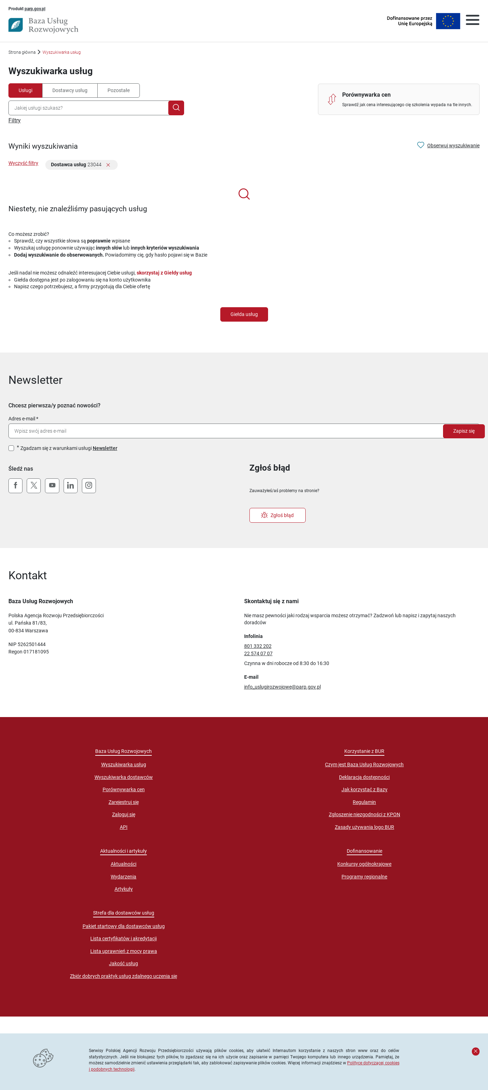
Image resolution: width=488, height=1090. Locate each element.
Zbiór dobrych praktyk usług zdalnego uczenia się (123, 976)
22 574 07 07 (258, 653)
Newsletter (105, 448)
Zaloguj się (123, 814)
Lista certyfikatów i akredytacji (123, 938)
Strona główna (21, 52)
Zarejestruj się (124, 802)
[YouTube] (52, 485)
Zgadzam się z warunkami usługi (68, 448)
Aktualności (123, 864)
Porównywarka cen (124, 789)
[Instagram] (89, 485)
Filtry (14, 120)
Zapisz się (464, 431)
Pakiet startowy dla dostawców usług (124, 926)
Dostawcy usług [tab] (69, 90)
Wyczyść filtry (23, 163)
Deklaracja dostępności (364, 777)
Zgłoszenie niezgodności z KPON (364, 814)
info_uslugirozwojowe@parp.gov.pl (282, 687)
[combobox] (89, 108)
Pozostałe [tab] (119, 90)
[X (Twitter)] (34, 485)
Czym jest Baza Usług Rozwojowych (364, 764)
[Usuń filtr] (108, 165)
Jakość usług (123, 963)
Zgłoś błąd (277, 515)
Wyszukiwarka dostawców (124, 777)
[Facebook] (15, 485)
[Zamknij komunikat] (476, 1051)
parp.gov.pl (35, 8)
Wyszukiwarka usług (123, 764)
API (124, 827)
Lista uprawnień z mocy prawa (123, 951)
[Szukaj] (176, 108)
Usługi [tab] (25, 90)
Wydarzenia (123, 876)
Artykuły (124, 889)
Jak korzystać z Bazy (364, 789)
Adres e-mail (21, 418)
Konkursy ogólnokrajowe (364, 864)
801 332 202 (258, 646)
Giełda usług (244, 314)
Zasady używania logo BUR (364, 827)
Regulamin (364, 802)
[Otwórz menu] (472, 21)
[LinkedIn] (71, 485)
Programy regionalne (364, 876)
